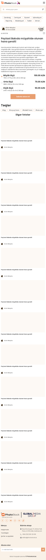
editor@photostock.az (29, 538)
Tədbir (29, 21)
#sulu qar (39, 110)
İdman (37, 21)
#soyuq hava (14, 110)
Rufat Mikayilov (15, 29)
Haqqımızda (5, 530)
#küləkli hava (27, 110)
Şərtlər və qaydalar (7, 536)
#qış (4, 110)
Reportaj (9, 21)
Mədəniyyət (19, 21)
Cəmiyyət (17, 17)
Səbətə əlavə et (23, 96)
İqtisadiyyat (37, 17)
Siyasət (27, 17)
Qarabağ (7, 17)
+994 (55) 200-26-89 (29, 534)
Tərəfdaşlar (5, 533)
